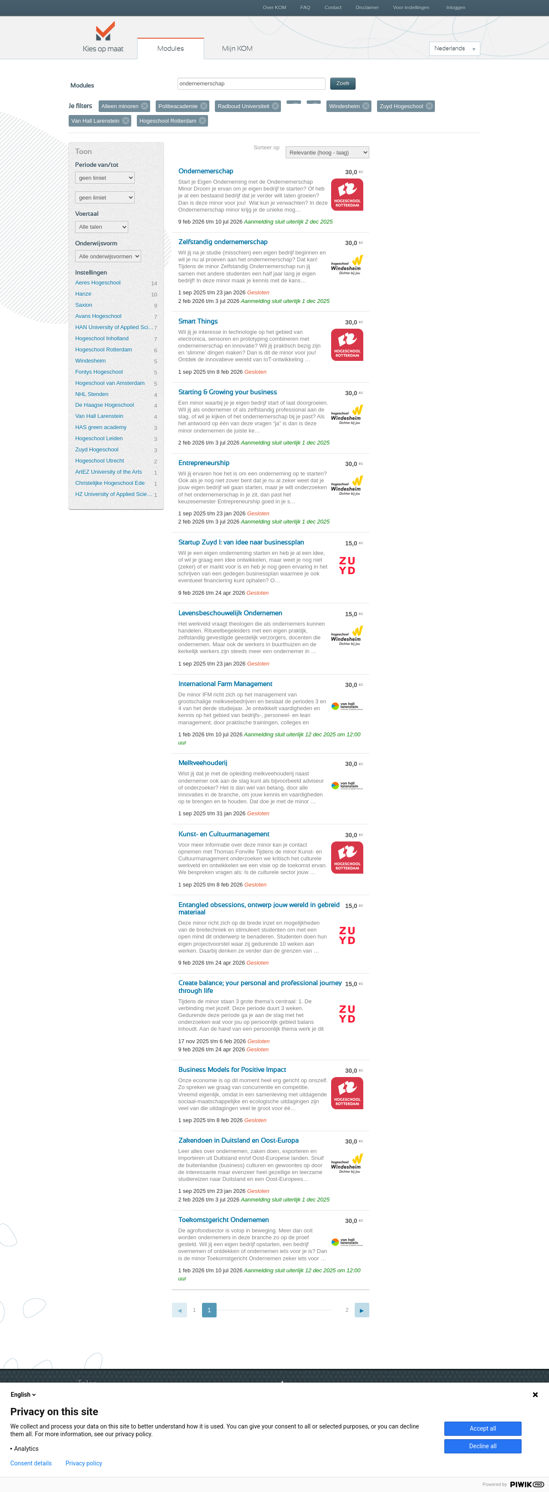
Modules (170, 48)
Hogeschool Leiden (99, 438)
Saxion (83, 305)
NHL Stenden (91, 394)
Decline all (483, 1446)
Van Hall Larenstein (99, 416)
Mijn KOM (237, 48)
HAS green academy (101, 427)
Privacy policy (84, 1463)
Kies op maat (103, 36)
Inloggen (455, 7)
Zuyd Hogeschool (96, 449)
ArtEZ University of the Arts (108, 472)
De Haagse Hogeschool (104, 405)
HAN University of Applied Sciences (114, 327)
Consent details (31, 1463)
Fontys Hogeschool (99, 372)
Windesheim (90, 360)
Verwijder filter (144, 106)
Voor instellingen (411, 7)
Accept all (483, 1428)
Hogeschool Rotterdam (103, 349)
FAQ (305, 7)
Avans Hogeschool (98, 316)
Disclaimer (367, 7)
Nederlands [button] (449, 48)
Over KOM (274, 7)
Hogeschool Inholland (102, 338)
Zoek (343, 83)
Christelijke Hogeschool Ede (110, 483)
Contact (333, 7)
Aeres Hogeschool (98, 282)
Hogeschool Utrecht (99, 460)
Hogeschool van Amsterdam (110, 383)
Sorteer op (266, 147)
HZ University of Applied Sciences (114, 494)
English (24, 1394)
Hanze (83, 294)
